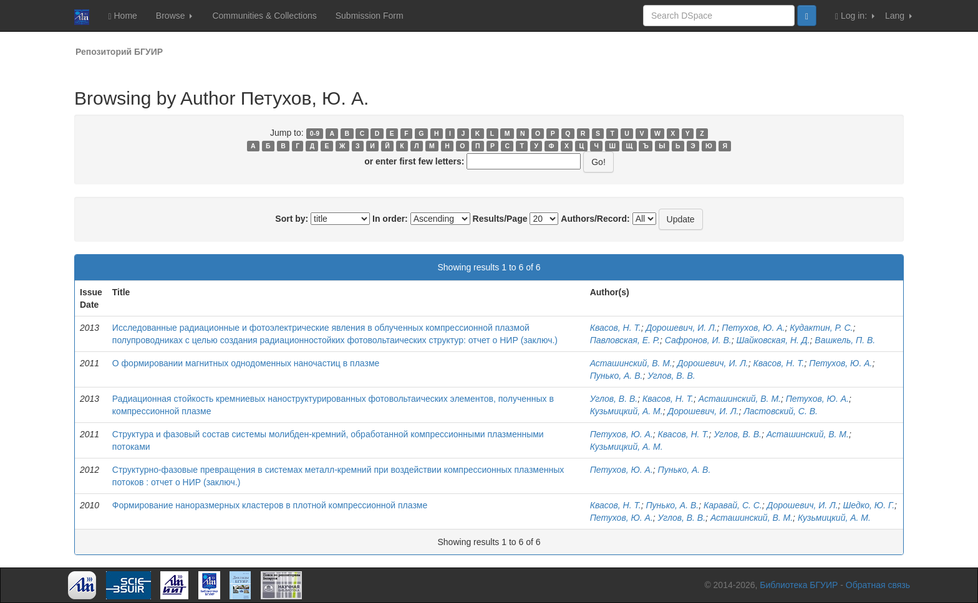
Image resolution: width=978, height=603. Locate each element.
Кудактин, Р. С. (821, 328)
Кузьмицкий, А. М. (626, 411)
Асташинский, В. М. (631, 363)
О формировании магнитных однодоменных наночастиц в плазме (246, 363)
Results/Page (500, 219)
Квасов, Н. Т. (615, 328)
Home (122, 16)
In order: (390, 219)
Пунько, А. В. (616, 376)
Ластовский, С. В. (780, 411)
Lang (898, 16)
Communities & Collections (264, 16)
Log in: (854, 16)
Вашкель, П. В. (845, 340)
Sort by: (291, 219)
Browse (174, 16)
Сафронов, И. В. (698, 340)
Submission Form (370, 16)
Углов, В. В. (671, 376)
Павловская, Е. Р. (625, 340)
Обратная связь (878, 585)
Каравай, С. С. (733, 505)
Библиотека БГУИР (799, 585)
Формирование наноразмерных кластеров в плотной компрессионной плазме (269, 505)
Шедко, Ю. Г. (868, 505)
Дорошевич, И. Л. (681, 328)
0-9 (314, 133)
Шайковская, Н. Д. (773, 340)
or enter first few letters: (414, 161)
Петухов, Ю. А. (753, 328)
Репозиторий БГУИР (119, 52)
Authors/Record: (595, 219)
